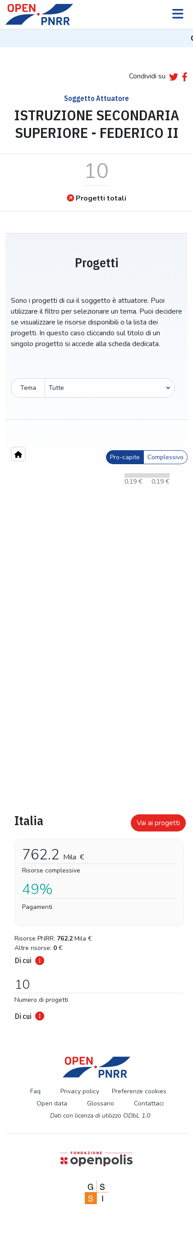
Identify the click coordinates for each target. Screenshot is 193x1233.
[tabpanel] (96, 914)
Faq (35, 1091)
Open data (52, 1103)
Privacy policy (79, 1091)
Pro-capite (125, 457)
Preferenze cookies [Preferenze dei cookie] (139, 1091)
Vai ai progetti (158, 823)
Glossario (100, 1103)
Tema (28, 388)
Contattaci (149, 1103)
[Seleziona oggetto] (110, 387)
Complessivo (165, 457)
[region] (96, 623)
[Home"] (18, 454)
